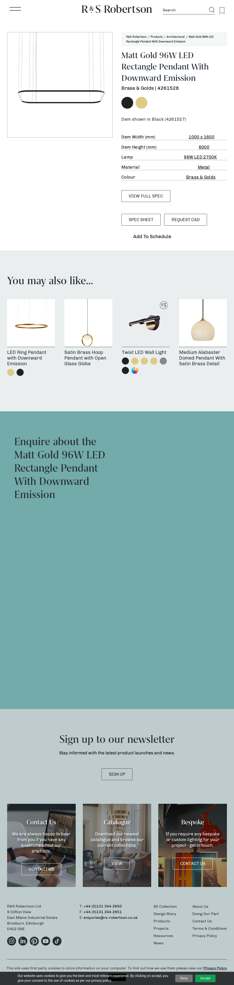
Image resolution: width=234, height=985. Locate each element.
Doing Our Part (205, 914)
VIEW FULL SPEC (146, 196)
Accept (205, 978)
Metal (204, 167)
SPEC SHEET (141, 219)
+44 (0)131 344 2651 (103, 912)
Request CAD (186, 219)
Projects (161, 928)
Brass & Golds (201, 177)
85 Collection (165, 906)
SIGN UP (117, 774)
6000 (204, 147)
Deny (184, 978)
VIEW (117, 863)
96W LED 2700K (200, 157)
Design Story (165, 914)
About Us (200, 906)
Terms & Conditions (209, 928)
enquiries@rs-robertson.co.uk (111, 917)
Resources (163, 935)
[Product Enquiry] (172, 559)
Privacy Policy (204, 935)
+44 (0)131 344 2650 (103, 906)
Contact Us (41, 869)
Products (162, 921)
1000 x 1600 (201, 137)
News (158, 943)
